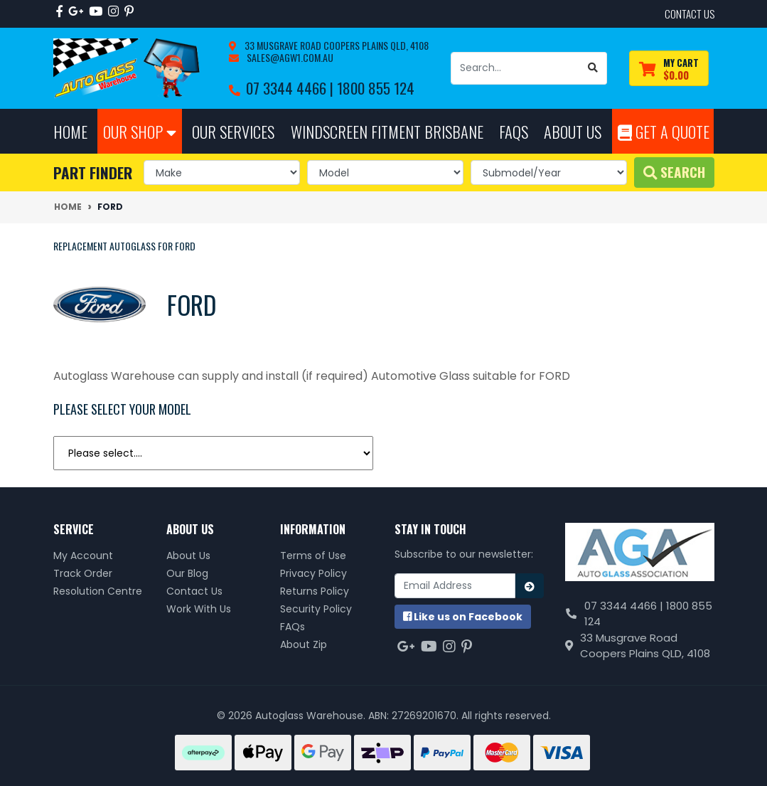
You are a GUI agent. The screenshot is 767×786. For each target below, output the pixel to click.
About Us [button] (572, 131)
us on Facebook (462, 617)
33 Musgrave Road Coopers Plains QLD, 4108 (335, 45)
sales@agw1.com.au (289, 57)
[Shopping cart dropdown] (668, 68)
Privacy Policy (313, 573)
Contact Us (194, 591)
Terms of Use (313, 555)
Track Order (82, 573)
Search (674, 171)
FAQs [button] (513, 131)
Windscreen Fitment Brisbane (387, 131)
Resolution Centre (97, 591)
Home (70, 131)
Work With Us (198, 609)
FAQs (292, 627)
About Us (188, 555)
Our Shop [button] (139, 131)
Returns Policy (314, 591)
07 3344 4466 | (291, 88)
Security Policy (316, 609)
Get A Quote (663, 131)
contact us (689, 13)
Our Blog (187, 573)
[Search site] (593, 68)
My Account (83, 555)
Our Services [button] (233, 131)
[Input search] (515, 68)
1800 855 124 (375, 88)
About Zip (303, 644)
